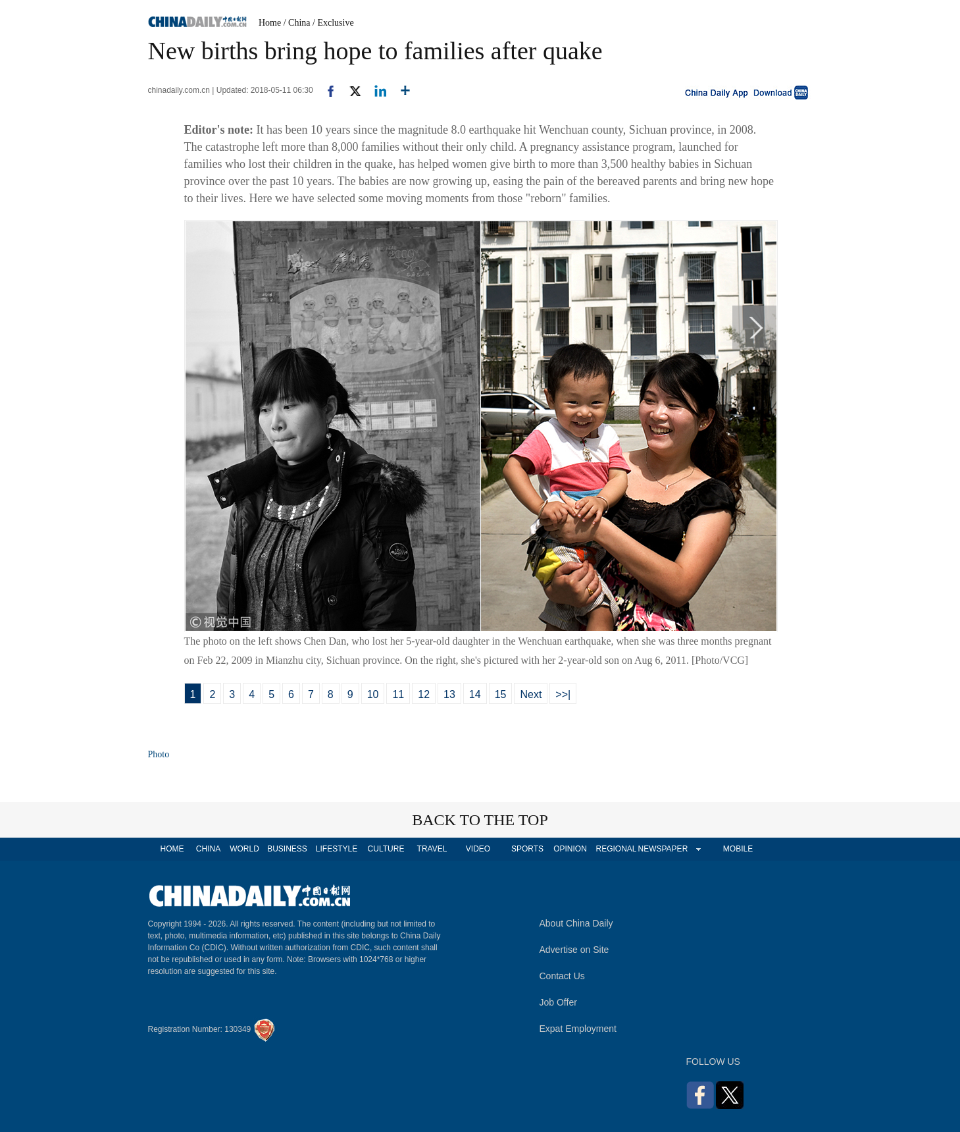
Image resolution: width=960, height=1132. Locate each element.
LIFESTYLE (336, 848)
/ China (297, 23)
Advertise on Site (574, 949)
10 (373, 694)
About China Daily (576, 923)
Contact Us (562, 976)
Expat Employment (578, 1028)
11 (398, 694)
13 (449, 694)
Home (270, 23)
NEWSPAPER (662, 848)
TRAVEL (432, 848)
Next (531, 694)
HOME (172, 848)
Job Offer (558, 1002)
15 (501, 694)
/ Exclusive (333, 23)
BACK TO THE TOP (480, 819)
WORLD (244, 848)
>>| (562, 694)
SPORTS (527, 848)
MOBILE (738, 848)
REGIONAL (615, 848)
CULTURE (386, 848)
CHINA (208, 848)
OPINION (570, 848)
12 (424, 694)
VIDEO (478, 848)
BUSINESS (287, 848)
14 (475, 694)
